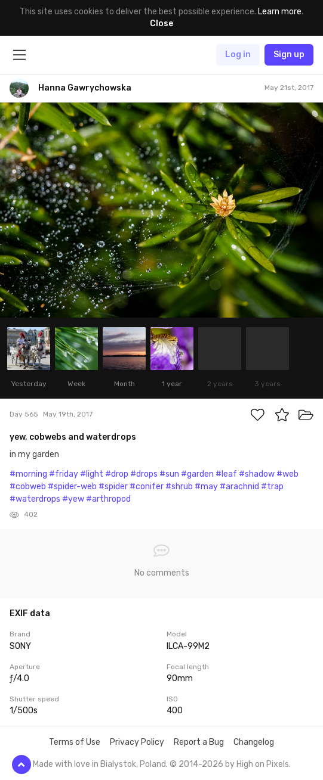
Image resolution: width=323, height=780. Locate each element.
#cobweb (28, 486)
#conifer (147, 486)
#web (287, 474)
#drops (144, 474)
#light (91, 474)
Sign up (288, 54)
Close (161, 23)
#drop (116, 474)
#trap (272, 486)
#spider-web (72, 486)
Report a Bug (199, 742)
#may (206, 486)
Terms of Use (74, 742)
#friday (63, 474)
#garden (197, 474)
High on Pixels (262, 764)
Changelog (253, 742)
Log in (238, 54)
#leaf (226, 474)
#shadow (257, 474)
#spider (113, 486)
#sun (169, 474)
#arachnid (239, 486)
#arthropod (108, 499)
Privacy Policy (137, 742)
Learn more (280, 12)
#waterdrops (35, 499)
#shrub (179, 486)
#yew (73, 499)
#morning (28, 474)
